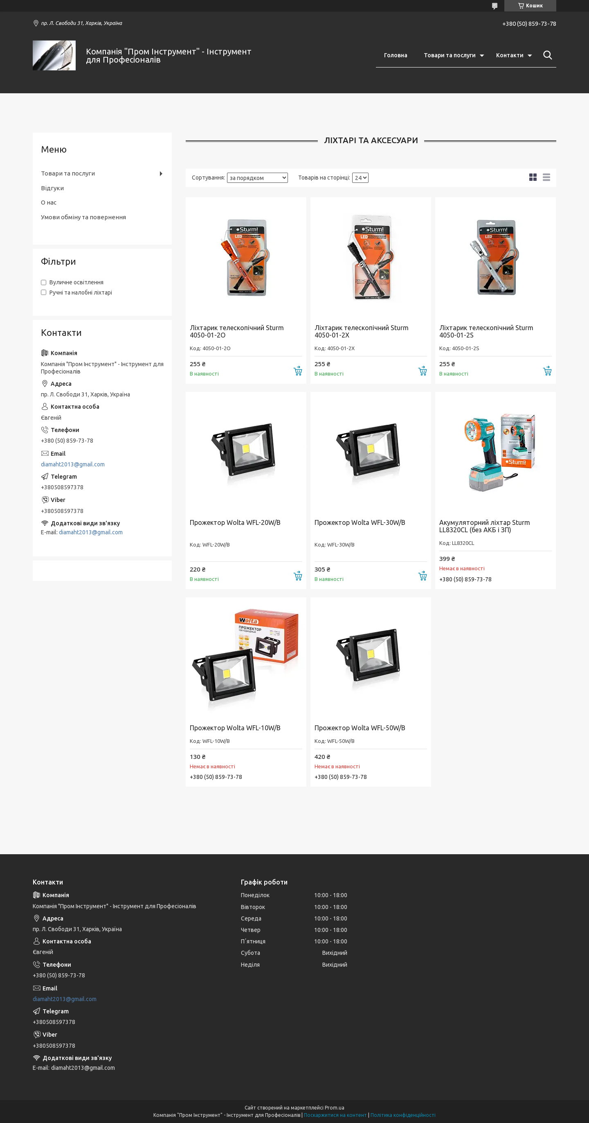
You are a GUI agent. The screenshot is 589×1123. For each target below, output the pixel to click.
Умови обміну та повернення (83, 217)
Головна (395, 55)
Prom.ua (334, 1107)
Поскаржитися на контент (335, 1115)
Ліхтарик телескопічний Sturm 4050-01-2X (362, 331)
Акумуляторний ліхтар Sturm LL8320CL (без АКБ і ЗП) (484, 526)
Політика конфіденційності (403, 1115)
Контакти (510, 55)
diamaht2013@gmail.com (73, 464)
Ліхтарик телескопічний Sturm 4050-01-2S (486, 331)
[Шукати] (546, 55)
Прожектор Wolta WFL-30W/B (360, 522)
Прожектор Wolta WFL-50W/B (360, 727)
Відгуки (52, 188)
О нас (48, 202)
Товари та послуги (450, 55)
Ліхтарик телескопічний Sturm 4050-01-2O (237, 331)
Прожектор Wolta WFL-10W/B (235, 727)
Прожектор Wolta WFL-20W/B (235, 522)
